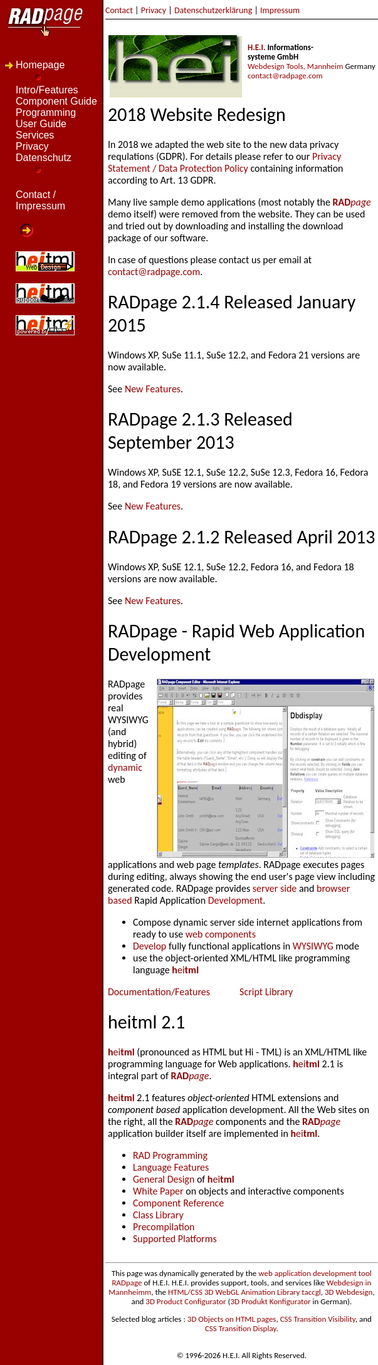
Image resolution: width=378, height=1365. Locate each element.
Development (235, 900)
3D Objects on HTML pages (231, 1319)
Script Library (266, 992)
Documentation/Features (159, 992)
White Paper (158, 1191)
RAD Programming (170, 1155)
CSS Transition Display (240, 1328)
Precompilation (163, 1227)
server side (275, 888)
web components (221, 934)
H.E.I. (256, 47)
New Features (153, 389)
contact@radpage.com (285, 75)
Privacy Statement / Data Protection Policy (224, 162)
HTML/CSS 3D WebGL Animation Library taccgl (244, 1292)
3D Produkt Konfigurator (270, 1301)
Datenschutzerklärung (213, 10)
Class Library (158, 1215)
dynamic (125, 767)
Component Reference (178, 1203)
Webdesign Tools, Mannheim (295, 66)
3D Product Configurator (185, 1301)
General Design (163, 1179)
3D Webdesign (348, 1292)
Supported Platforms (175, 1239)
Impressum (280, 10)
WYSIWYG (314, 946)
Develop (149, 946)
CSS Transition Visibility (317, 1319)
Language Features (171, 1167)
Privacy (153, 10)
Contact (119, 10)
